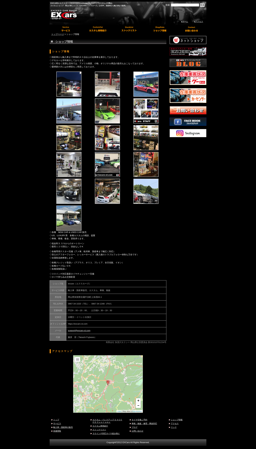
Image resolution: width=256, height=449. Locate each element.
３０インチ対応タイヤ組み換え (106, 433)
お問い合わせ (137, 431)
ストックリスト (99, 430)
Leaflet (119, 411)
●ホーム (184, 21)
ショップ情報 (177, 420)
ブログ (134, 427)
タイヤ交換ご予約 (139, 420)
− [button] (138, 405)
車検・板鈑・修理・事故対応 (144, 423)
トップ (56, 420)
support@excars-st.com (79, 330)
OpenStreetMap (137, 411)
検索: (168, 5)
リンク (174, 427)
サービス (57, 423)
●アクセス (198, 21)
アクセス (175, 423)
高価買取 (57, 431)
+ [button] (138, 401)
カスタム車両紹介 (100, 426)
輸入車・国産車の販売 (63, 427)
